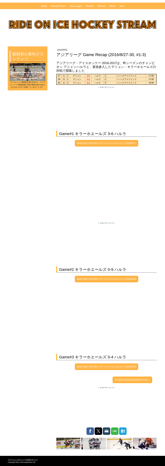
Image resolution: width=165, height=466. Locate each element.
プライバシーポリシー (16, 460)
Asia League (76, 6)
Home (44, 6)
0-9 (88, 79)
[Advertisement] (106, 108)
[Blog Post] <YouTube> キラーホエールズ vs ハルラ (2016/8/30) (106, 367)
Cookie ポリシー (32, 460)
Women (102, 6)
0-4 (88, 83)
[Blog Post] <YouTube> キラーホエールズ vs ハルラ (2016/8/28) (106, 279)
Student (90, 6)
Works (112, 6)
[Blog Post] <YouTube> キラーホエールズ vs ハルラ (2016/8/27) (106, 143)
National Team (58, 6)
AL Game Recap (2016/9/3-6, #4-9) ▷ (132, 380)
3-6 (88, 76)
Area (121, 6)
